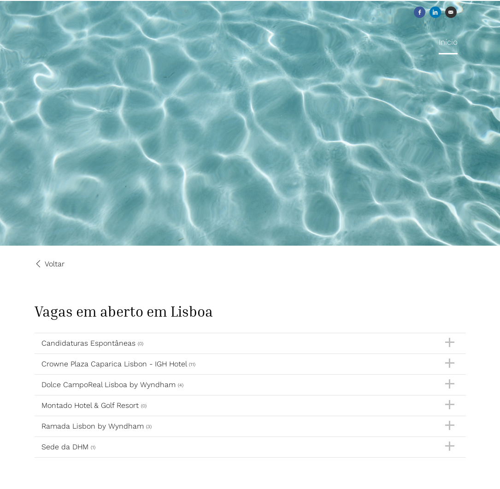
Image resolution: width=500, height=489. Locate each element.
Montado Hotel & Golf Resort (250, 404)
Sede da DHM (250, 446)
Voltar (50, 264)
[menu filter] (250, 0)
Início (448, 42)
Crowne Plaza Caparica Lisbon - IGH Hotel (250, 363)
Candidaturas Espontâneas (250, 342)
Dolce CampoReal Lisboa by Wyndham (250, 384)
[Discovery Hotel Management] (121, 123)
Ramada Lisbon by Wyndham (250, 425)
